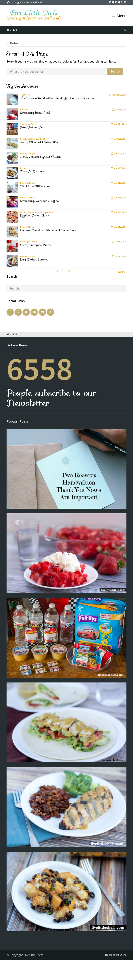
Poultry (23, 138)
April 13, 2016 (120, 212)
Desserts (24, 109)
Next (121, 272)
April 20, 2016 (120, 153)
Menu (119, 15)
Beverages (25, 241)
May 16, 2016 (120, 109)
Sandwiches (41, 138)
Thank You (25, 94)
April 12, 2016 (120, 226)
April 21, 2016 (120, 138)
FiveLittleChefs (34, 955)
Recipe (31, 138)
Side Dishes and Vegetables (40, 212)
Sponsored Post (27, 124)
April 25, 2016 (120, 124)
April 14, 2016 (120, 197)
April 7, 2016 (120, 241)
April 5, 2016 (120, 256)
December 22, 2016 (117, 94)
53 (69, 271)
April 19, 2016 (120, 168)
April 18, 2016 (120, 182)
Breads (23, 197)
